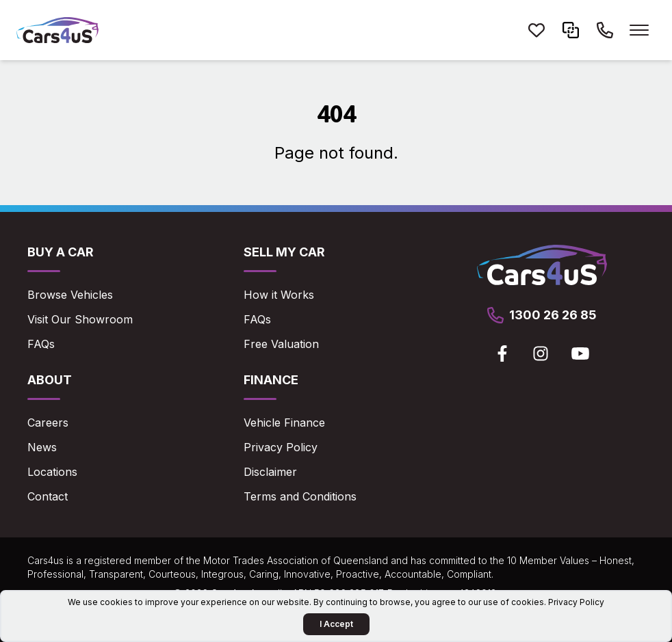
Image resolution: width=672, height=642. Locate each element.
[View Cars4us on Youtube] (580, 353)
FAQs (41, 344)
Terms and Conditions (300, 496)
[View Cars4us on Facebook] (502, 353)
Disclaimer (270, 472)
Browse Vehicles (70, 295)
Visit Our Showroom (80, 319)
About (49, 380)
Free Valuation (281, 344)
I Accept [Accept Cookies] (336, 624)
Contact (47, 496)
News (42, 447)
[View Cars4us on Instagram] (540, 353)
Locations (52, 472)
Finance (271, 380)
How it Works (279, 295)
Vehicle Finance (284, 422)
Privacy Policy (281, 447)
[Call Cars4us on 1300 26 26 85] (605, 30)
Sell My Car (284, 252)
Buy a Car (60, 252)
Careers (47, 422)
